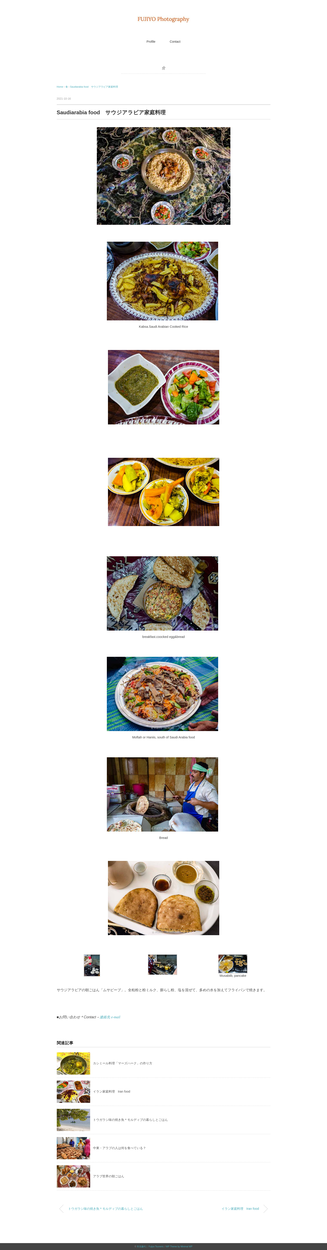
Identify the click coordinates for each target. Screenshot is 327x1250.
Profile (150, 41)
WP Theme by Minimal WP (179, 1246)
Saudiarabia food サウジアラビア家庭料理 (94, 86)
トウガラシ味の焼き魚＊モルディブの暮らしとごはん (130, 1119)
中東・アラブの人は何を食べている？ (119, 1148)
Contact (175, 41)
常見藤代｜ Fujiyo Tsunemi (150, 1246)
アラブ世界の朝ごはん (108, 1176)
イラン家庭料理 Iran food (111, 1091)
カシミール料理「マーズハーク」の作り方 (122, 1063)
